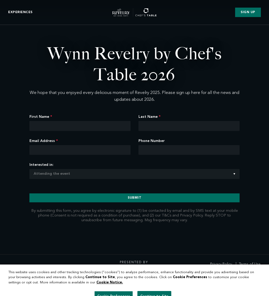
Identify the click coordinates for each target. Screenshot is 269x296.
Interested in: (41, 165)
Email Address (43, 141)
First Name (40, 117)
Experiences (20, 11)
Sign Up (248, 11)
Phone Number (151, 141)
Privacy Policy (221, 264)
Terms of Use (250, 264)
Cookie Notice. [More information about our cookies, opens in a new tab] (109, 288)
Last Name (149, 117)
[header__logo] (134, 11)
